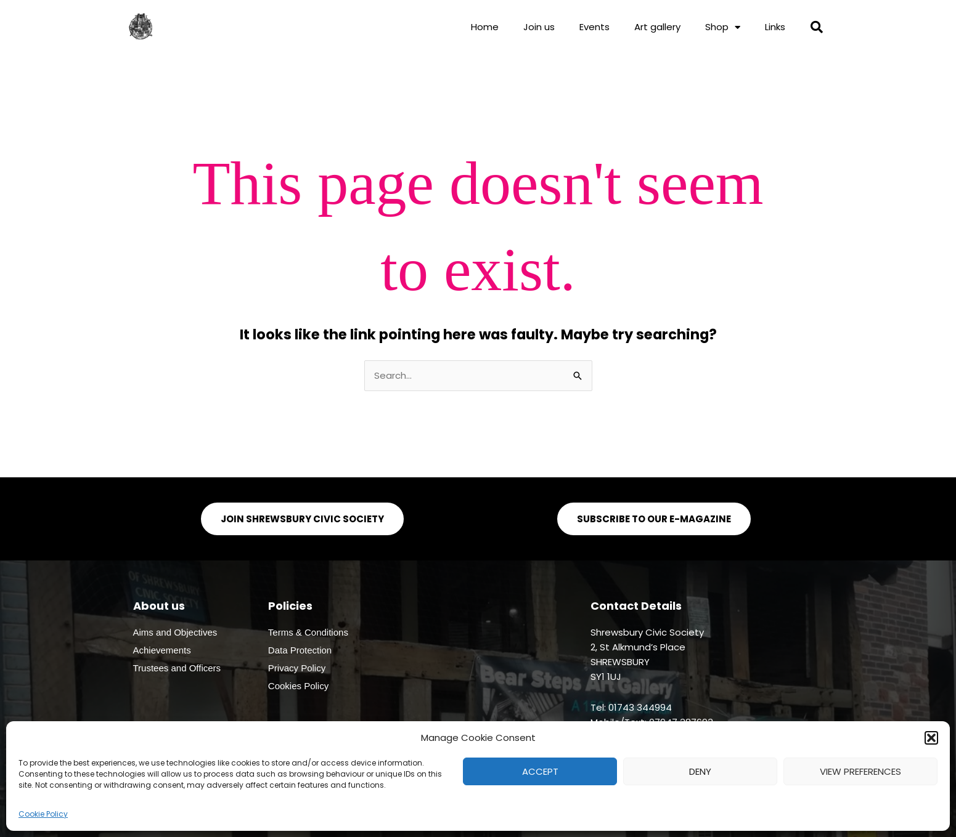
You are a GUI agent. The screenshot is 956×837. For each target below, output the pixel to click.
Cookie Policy (43, 814)
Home (485, 26)
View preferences (860, 771)
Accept (540, 771)
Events (594, 26)
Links (775, 26)
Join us (539, 26)
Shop (722, 27)
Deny (700, 771)
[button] (931, 738)
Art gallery (657, 26)
